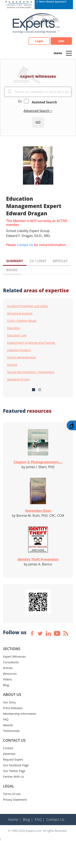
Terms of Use (11, 794)
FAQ (6, 719)
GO (37, 122)
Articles (8, 668)
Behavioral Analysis (20, 313)
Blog (6, 685)
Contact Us (25, 245)
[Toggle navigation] (69, 53)
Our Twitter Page (14, 771)
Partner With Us (13, 777)
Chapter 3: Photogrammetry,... (38, 462)
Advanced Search (37, 110)
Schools (12, 364)
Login (39, 41)
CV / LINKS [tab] (38, 261)
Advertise (9, 754)
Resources (10, 674)
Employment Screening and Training (31, 342)
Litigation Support (19, 350)
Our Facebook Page (16, 765)
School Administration (21, 357)
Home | (14, 819)
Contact (8, 748)
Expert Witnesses (14, 656)
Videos (7, 679)
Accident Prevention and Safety (27, 306)
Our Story (9, 702)
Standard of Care (18, 379)
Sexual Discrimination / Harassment (30, 372)
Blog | (28, 819)
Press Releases (12, 708)
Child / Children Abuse (21, 320)
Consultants (11, 662)
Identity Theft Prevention (37, 559)
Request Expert (13, 759)
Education (13, 328)
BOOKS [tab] (12, 270)
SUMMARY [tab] (14, 261)
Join (61, 41)
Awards (8, 725)
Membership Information (19, 714)
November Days (38, 510)
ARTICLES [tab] (60, 261)
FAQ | (40, 819)
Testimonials (11, 731)
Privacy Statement (15, 800)
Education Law (16, 335)
